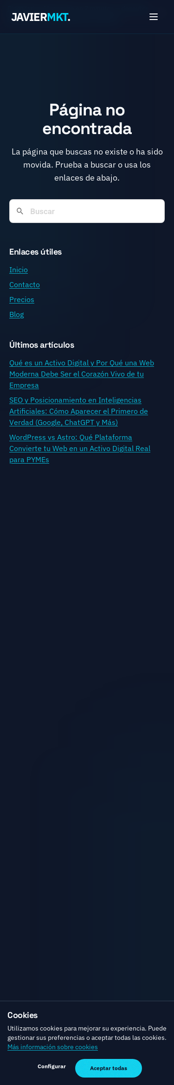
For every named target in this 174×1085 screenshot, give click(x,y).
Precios (21, 299)
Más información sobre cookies (52, 1047)
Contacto (24, 284)
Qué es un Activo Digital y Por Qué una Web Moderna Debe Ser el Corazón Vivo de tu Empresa (81, 374)
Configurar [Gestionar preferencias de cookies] (52, 1066)
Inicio (18, 269)
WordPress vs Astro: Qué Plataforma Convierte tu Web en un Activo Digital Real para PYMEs (79, 448)
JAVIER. (40, 16)
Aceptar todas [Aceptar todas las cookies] (108, 1068)
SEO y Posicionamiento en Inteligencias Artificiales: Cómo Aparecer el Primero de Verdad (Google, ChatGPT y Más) (78, 411)
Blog (16, 314)
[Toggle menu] (153, 16)
